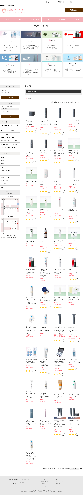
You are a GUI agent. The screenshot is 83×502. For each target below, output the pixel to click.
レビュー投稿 (21, 19)
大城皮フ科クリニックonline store (19, 479)
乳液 (2, 167)
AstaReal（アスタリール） (8, 137)
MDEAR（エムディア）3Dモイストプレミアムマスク (73, 299)
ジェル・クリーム (5, 170)
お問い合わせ (76, 19)
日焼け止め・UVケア (6, 177)
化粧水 (2, 160)
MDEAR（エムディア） (7, 134)
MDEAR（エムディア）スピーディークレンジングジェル (31, 211)
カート (55, 2)
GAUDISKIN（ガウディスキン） (9, 144)
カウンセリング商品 (34, 19)
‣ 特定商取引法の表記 (44, 486)
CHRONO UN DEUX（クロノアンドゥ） (10, 126)
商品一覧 (7, 19)
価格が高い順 (65, 102)
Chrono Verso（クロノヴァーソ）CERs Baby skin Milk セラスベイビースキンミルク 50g (45, 123)
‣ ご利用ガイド (43, 483)
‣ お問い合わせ (57, 479)
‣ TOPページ (42, 479)
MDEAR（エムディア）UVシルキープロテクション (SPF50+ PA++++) (73, 152)
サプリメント (4, 180)
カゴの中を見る (10, 97)
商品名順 (76, 102)
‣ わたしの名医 (57, 483)
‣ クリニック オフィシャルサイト (61, 481)
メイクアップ (4, 184)
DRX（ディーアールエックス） (9, 140)
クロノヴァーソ (48, 19)
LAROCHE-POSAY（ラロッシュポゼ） (10, 148)
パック (2, 174)
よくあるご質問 (62, 19)
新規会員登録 (74, 10)
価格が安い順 (57, 102)
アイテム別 (4, 153)
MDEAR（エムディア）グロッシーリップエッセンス (59, 299)
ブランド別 (4, 122)
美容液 (2, 164)
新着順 (71, 102)
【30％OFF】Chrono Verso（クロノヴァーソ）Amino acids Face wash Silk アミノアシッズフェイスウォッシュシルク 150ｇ (74, 330)
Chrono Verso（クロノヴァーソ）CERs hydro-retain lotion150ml (59, 123)
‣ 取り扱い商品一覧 (44, 481)
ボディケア (4, 187)
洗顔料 (2, 157)
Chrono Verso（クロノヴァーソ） (10, 130)
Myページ (49, 2)
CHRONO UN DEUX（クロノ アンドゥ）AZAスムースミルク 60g (74, 361)
